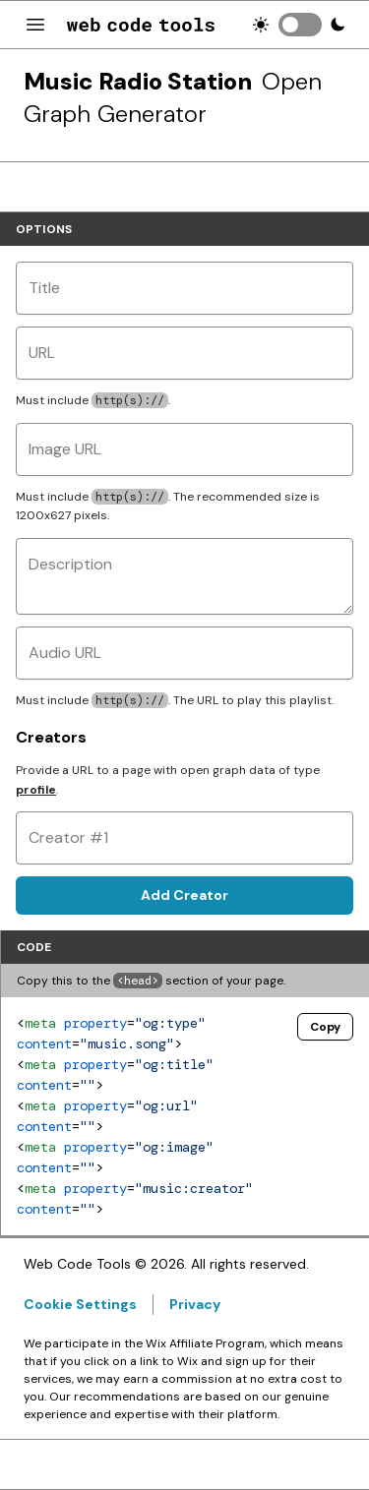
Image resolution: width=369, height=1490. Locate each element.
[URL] (184, 353)
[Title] (184, 288)
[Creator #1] (184, 838)
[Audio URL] (184, 653)
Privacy (194, 1304)
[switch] (300, 24)
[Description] (184, 576)
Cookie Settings (80, 1304)
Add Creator (184, 895)
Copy (325, 1027)
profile (36, 790)
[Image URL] (184, 449)
